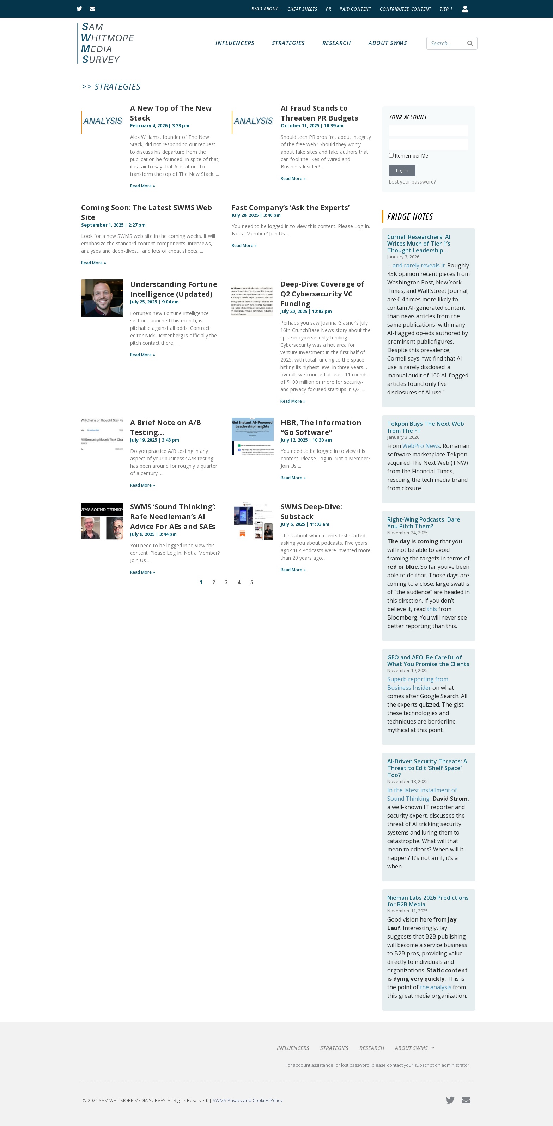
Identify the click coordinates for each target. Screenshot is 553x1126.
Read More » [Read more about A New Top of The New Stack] (142, 186)
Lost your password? (412, 181)
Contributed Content (405, 9)
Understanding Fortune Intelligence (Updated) (173, 289)
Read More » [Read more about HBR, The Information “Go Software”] (293, 478)
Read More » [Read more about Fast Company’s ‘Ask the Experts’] (244, 245)
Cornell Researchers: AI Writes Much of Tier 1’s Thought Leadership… (418, 243)
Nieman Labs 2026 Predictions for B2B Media (428, 901)
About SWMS (388, 43)
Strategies (288, 43)
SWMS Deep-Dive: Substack (311, 511)
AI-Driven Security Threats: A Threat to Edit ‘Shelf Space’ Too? (427, 768)
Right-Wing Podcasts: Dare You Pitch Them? (423, 523)
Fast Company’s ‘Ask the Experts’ (291, 207)
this (432, 609)
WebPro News (421, 446)
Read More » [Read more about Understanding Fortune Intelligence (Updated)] (142, 355)
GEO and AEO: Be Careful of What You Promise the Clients (428, 660)
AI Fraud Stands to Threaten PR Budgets (319, 113)
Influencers (234, 43)
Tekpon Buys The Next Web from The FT (425, 427)
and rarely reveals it (419, 265)
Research (336, 43)
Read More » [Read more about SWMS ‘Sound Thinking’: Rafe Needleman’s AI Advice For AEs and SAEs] (142, 572)
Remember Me (408, 155)
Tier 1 (446, 9)
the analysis (435, 987)
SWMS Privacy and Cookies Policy (247, 1100)
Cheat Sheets (302, 9)
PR (329, 9)
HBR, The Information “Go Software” (321, 427)
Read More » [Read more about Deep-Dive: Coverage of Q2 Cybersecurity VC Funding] (292, 401)
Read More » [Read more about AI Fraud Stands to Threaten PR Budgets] (293, 178)
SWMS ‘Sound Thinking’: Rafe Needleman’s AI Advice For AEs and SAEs (172, 516)
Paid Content (355, 9)
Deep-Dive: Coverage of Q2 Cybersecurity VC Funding (322, 293)
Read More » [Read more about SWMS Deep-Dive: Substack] (293, 570)
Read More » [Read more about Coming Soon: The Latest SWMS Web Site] (93, 263)
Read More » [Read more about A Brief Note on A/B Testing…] (142, 485)
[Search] (470, 43)
